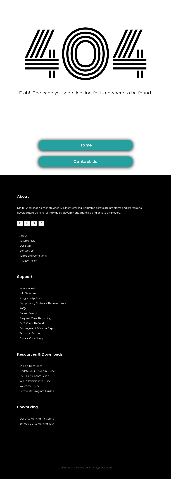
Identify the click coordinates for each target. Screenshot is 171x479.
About (23, 235)
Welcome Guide (30, 386)
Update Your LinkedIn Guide (37, 371)
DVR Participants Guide (34, 376)
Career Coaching (30, 313)
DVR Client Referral (32, 323)
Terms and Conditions (33, 255)
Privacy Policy (28, 260)
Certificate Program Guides (37, 391)
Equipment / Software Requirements (43, 303)
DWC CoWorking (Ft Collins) (37, 418)
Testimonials (27, 240)
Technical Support (31, 333)
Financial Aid (27, 288)
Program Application (32, 298)
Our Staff (25, 245)
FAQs (23, 308)
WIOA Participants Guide (35, 381)
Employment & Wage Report (38, 328)
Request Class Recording (35, 318)
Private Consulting (31, 338)
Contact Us (27, 250)
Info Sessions (28, 293)
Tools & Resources (31, 366)
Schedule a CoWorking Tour (37, 423)
